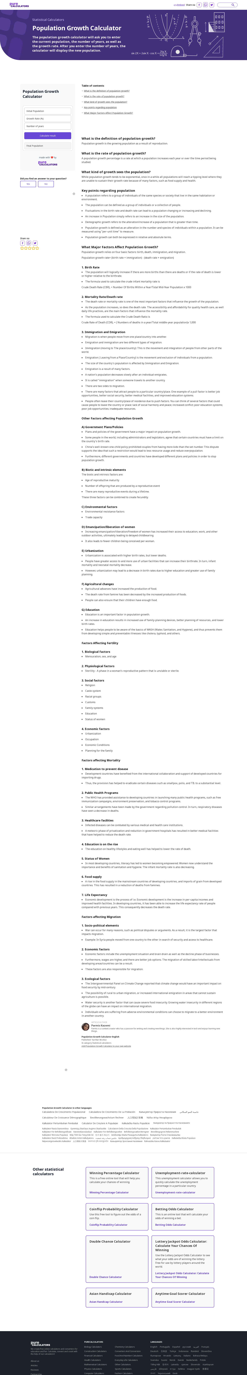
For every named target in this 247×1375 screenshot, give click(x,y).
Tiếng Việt (155, 1364)
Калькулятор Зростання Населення (126, 1141)
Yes (28, 183)
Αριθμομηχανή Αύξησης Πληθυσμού (134, 1138)
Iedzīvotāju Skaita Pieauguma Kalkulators (129, 1135)
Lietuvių (177, 1355)
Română (195, 1351)
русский (187, 1346)
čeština (181, 1369)
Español (176, 1346)
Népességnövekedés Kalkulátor (56, 1141)
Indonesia (183, 1351)
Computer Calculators (94, 1373)
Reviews (35, 1370)
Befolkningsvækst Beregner (136, 1132)
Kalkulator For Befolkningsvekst (108, 1132)
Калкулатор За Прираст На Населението (171, 1123)
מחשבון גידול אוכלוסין (161, 1138)
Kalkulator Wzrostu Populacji (55, 1135)
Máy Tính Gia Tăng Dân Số (81, 1135)
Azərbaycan (208, 1364)
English (153, 1346)
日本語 (164, 1351)
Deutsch (154, 1351)
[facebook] (199, 5)
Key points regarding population (100, 107)
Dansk (181, 1360)
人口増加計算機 (135, 1117)
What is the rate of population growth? (104, 96)
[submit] (233, 5)
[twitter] (211, 5)
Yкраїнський (164, 1373)
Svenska (154, 1360)
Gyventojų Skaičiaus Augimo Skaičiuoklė (88, 1128)
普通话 (205, 1369)
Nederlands (192, 1360)
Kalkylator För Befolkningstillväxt (56, 1132)
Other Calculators (123, 1364)
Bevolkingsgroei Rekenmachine (165, 1132)
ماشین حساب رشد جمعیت (105, 1138)
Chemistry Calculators (125, 1346)
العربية (196, 1346)
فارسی (153, 1369)
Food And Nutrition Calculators (129, 1355)
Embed (179, 4)
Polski (203, 1360)
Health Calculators (92, 1360)
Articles (34, 1365)
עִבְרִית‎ (172, 1369)
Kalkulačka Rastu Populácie (136, 1123)
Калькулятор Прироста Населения (157, 1111)
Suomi (164, 1360)
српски (184, 1364)
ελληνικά (163, 1369)
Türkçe (172, 1351)
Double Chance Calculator (105, 1277)
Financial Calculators (93, 1355)
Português (165, 1346)
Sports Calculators (123, 1369)
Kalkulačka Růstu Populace (183, 1138)
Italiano (187, 1355)
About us (35, 1361)
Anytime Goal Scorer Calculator (175, 1302)
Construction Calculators (95, 1351)
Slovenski (195, 1364)
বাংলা (152, 1373)
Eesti (175, 1373)
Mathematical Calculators (95, 1364)
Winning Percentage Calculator (109, 1192)
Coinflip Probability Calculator (108, 1225)
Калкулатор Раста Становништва (165, 1135)
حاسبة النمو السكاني (189, 1111)
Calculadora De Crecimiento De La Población (112, 1111)
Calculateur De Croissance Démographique (64, 1117)
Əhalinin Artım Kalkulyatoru (81, 1138)
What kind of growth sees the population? (105, 101)
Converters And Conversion (128, 1351)
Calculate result (48, 135)
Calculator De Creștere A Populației (100, 1123)
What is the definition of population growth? (107, 90)
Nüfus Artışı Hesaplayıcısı (159, 1117)
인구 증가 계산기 (102, 1135)
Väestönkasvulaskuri (82, 1132)
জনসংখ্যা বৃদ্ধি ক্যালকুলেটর (98, 1141)
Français (205, 1346)
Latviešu (175, 1364)
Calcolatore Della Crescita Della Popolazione (128, 1128)
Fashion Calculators (124, 1373)
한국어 (165, 1364)
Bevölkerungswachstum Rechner (107, 1117)
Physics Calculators (93, 1369)
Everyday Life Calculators (126, 1360)
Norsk (172, 1360)
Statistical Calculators (48, 20)
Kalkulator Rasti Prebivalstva (55, 1138)
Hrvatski (167, 1355)
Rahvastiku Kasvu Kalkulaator (157, 1141)
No (46, 183)
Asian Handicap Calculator (106, 1302)
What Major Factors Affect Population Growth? (108, 112)
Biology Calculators (93, 1346)
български (155, 1355)
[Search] (226, 5)
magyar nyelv (193, 1369)
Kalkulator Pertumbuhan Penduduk (60, 1123)
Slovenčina (206, 1351)
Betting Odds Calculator (170, 1225)
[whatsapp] (205, 4)
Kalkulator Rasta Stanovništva (55, 1128)
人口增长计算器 (79, 1141)
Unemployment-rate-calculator (175, 1192)
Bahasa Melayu (200, 1355)
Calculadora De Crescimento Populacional (63, 1111)
